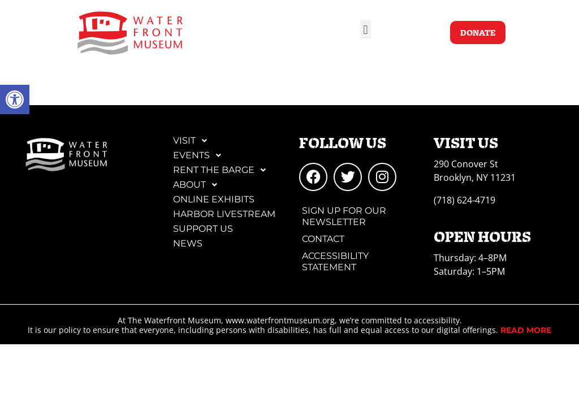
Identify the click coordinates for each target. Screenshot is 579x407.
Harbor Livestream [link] (224, 214)
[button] (365, 29)
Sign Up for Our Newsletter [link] (344, 216)
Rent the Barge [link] (222, 170)
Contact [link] (323, 238)
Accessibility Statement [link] (335, 261)
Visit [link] (193, 140)
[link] (14, 99)
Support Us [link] (203, 228)
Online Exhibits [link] (213, 199)
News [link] (187, 243)
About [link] (198, 184)
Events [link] (200, 155)
